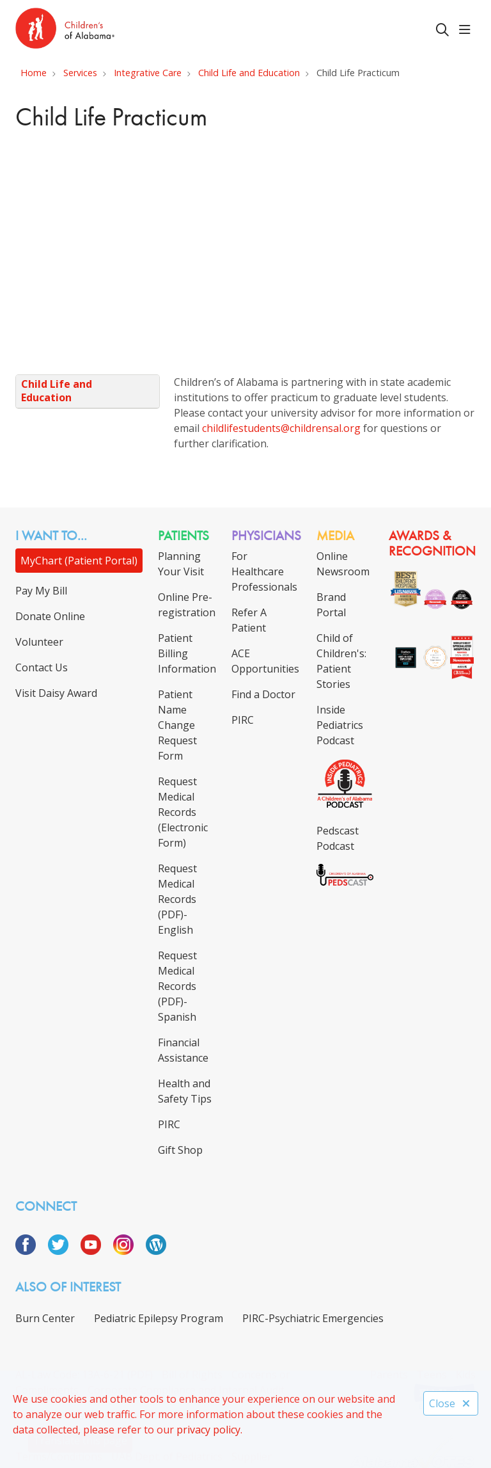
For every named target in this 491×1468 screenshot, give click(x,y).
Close (450, 1403)
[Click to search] (442, 30)
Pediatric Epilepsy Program (158, 1318)
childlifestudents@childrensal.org (282, 428)
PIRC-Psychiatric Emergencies (313, 1318)
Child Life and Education (56, 391)
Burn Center (45, 1318)
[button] (467, 30)
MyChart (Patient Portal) (78, 561)
